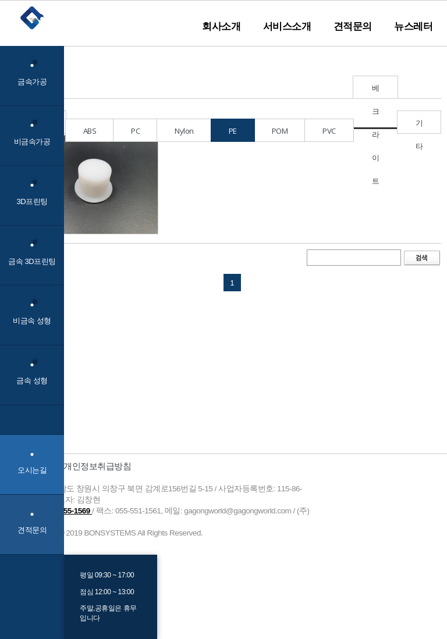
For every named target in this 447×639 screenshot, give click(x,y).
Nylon (184, 131)
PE (233, 131)
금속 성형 (31, 372)
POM (280, 131)
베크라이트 (375, 91)
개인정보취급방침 (97, 466)
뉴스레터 (413, 26)
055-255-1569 (68, 510)
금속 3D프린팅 (31, 253)
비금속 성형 (32, 312)
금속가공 (32, 73)
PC (135, 131)
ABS (90, 131)
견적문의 (353, 26)
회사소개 (221, 26)
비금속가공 (32, 133)
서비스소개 (287, 26)
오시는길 (32, 470)
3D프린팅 (31, 193)
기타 (419, 125)
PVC (329, 131)
